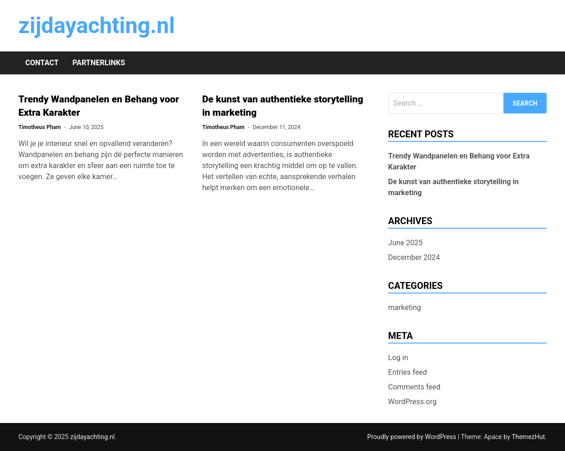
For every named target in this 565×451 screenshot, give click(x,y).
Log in (398, 357)
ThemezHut (528, 436)
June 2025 (405, 242)
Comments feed (414, 387)
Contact (41, 62)
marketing (404, 307)
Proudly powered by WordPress (412, 436)
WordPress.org (412, 401)
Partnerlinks (98, 62)
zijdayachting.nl (96, 25)
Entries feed (407, 372)
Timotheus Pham (39, 127)
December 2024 (414, 257)
